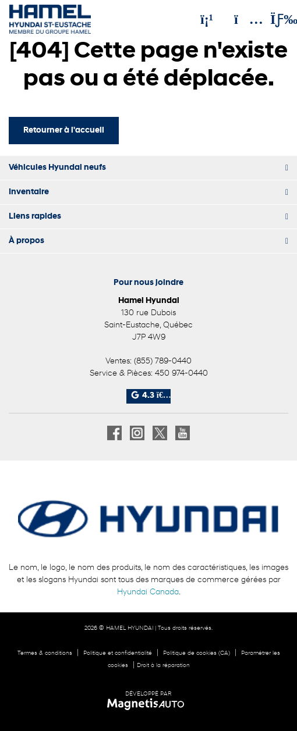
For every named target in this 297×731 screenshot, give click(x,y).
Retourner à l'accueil (63, 130)
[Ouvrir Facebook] (114, 433)
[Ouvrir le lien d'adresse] (148, 325)
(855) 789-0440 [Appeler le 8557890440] (163, 361)
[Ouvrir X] (160, 433)
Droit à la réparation (163, 665)
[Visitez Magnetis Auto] (148, 704)
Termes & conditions (44, 653)
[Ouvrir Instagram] (137, 433)
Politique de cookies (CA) (196, 653)
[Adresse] (243, 19)
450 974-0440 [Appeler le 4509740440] (181, 373)
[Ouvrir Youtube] (182, 433)
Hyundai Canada (148, 592)
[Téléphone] (207, 19)
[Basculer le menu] (274, 19)
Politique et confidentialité (117, 653)
